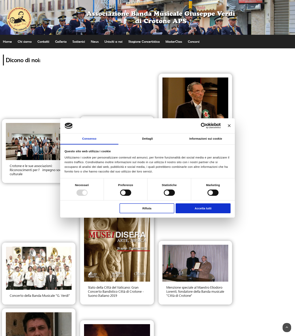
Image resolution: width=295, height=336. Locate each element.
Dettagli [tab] (147, 138)
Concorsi (194, 42)
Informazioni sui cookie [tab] (205, 138)
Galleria (61, 42)
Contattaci (147, 298)
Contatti (43, 42)
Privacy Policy (147, 306)
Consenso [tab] (89, 138)
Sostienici (78, 42)
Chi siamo (25, 42)
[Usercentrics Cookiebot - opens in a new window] (204, 126)
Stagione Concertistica (144, 42)
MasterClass (174, 42)
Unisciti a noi (113, 42)
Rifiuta (146, 208)
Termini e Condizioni (147, 313)
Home (7, 42)
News (95, 42)
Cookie (147, 310)
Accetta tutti (203, 208)
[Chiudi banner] (229, 125)
